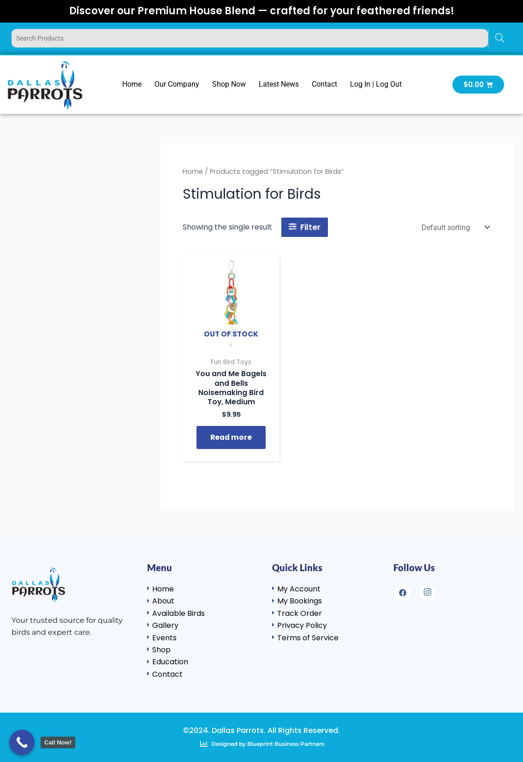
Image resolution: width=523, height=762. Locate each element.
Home (132, 84)
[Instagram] (427, 593)
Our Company (177, 84)
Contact (324, 84)
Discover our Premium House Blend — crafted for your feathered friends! (261, 11)
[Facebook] (402, 593)
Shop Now (229, 84)
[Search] (499, 38)
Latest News (279, 84)
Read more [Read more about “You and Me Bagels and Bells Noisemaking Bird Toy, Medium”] (231, 438)
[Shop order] (455, 227)
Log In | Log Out (376, 84)
